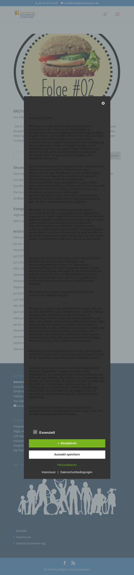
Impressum (49, 472)
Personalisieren (67, 465)
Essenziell (44, 432)
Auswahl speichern (67, 454)
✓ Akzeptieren (67, 443)
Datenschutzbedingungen (76, 472)
